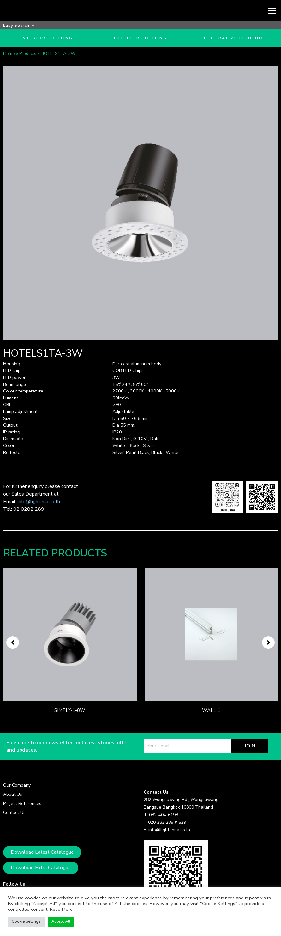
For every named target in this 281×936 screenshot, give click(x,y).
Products (27, 64)
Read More (61, 909)
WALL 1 (211, 721)
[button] (12, 653)
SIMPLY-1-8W (69, 721)
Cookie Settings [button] (26, 921)
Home (9, 64)
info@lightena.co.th (39, 512)
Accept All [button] (60, 921)
